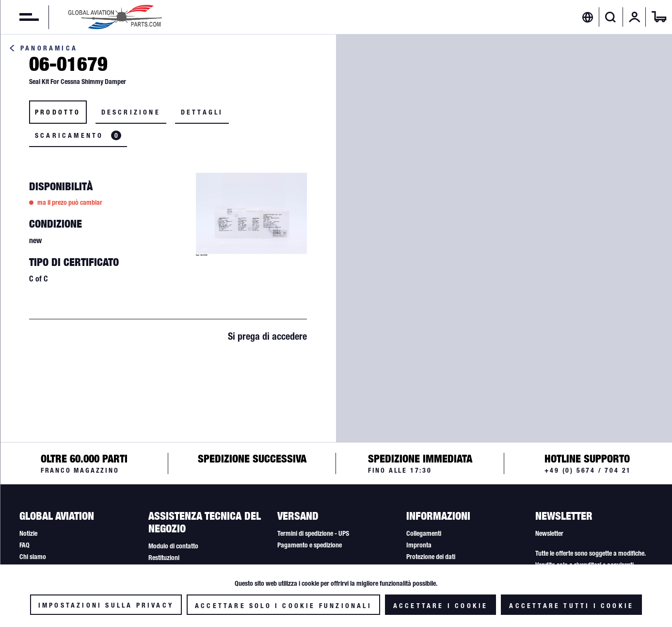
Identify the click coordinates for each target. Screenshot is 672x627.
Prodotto (58, 112)
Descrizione (130, 112)
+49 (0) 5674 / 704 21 (587, 470)
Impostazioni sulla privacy (106, 605)
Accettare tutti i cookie (571, 606)
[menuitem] (19, 17)
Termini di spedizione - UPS (313, 533)
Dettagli (202, 112)
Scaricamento (78, 135)
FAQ (24, 545)
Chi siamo (32, 557)
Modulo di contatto (173, 546)
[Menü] (19, 17)
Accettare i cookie (440, 606)
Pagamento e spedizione (309, 545)
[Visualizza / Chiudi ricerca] (610, 17)
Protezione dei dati (430, 557)
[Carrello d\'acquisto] (659, 17)
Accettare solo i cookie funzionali (283, 606)
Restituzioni (163, 557)
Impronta (419, 545)
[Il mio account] (634, 17)
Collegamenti (423, 533)
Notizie (28, 533)
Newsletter (549, 533)
